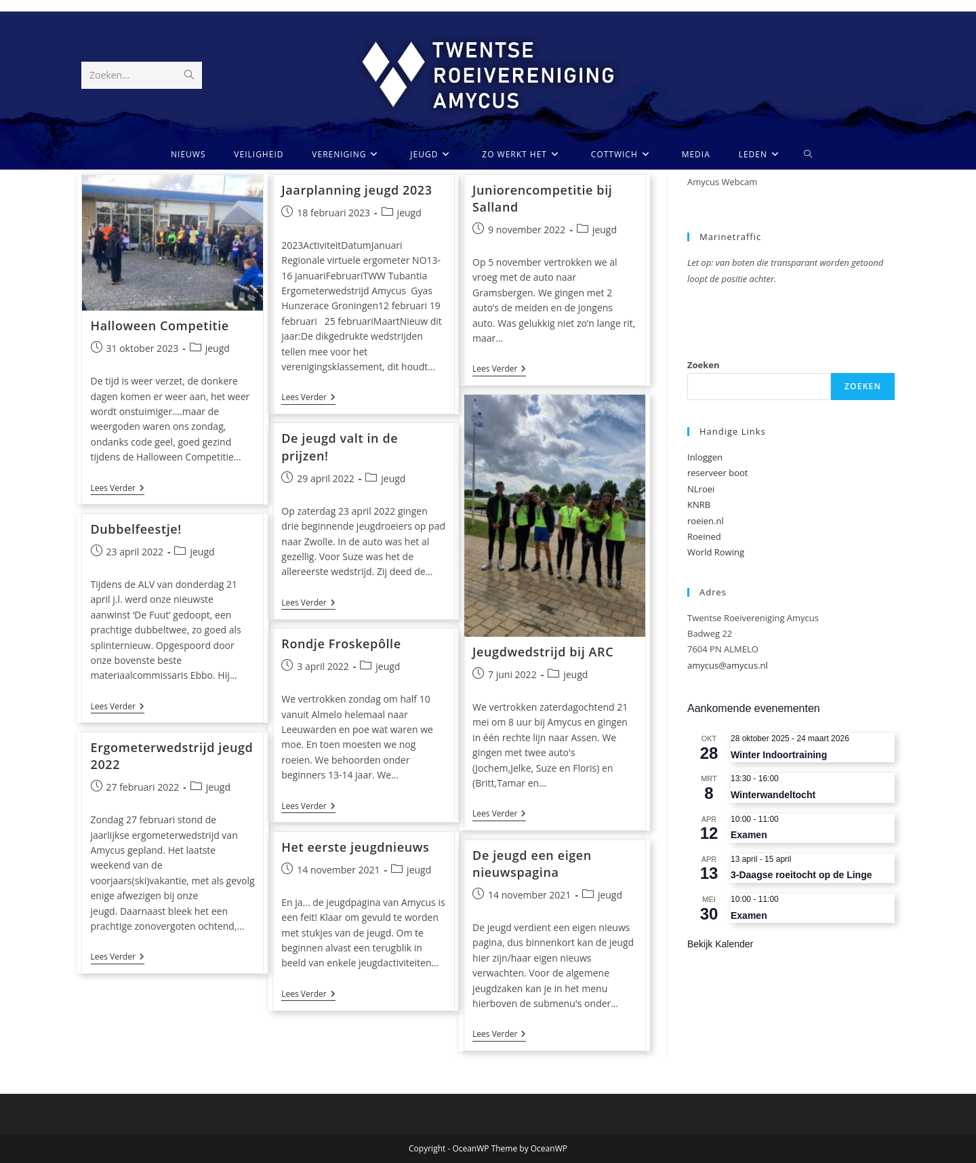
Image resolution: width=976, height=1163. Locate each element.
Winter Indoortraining (779, 754)
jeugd (217, 348)
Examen (749, 834)
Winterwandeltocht (773, 794)
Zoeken (703, 365)
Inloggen (705, 457)
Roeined (704, 536)
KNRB (698, 504)
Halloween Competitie (160, 325)
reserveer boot (717, 473)
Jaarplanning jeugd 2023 (356, 190)
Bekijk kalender (720, 944)
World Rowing (715, 552)
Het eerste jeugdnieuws (355, 847)
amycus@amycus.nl (727, 665)
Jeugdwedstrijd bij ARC (542, 652)
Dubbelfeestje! (136, 529)
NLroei (700, 489)
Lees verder (117, 489)
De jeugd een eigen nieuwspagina (532, 863)
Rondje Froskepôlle (341, 643)
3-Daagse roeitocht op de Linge (801, 874)
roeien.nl (705, 521)
